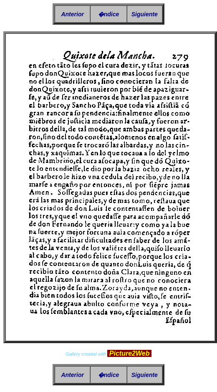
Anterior (72, 14)
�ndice (108, 14)
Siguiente (144, 14)
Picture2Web (129, 353)
